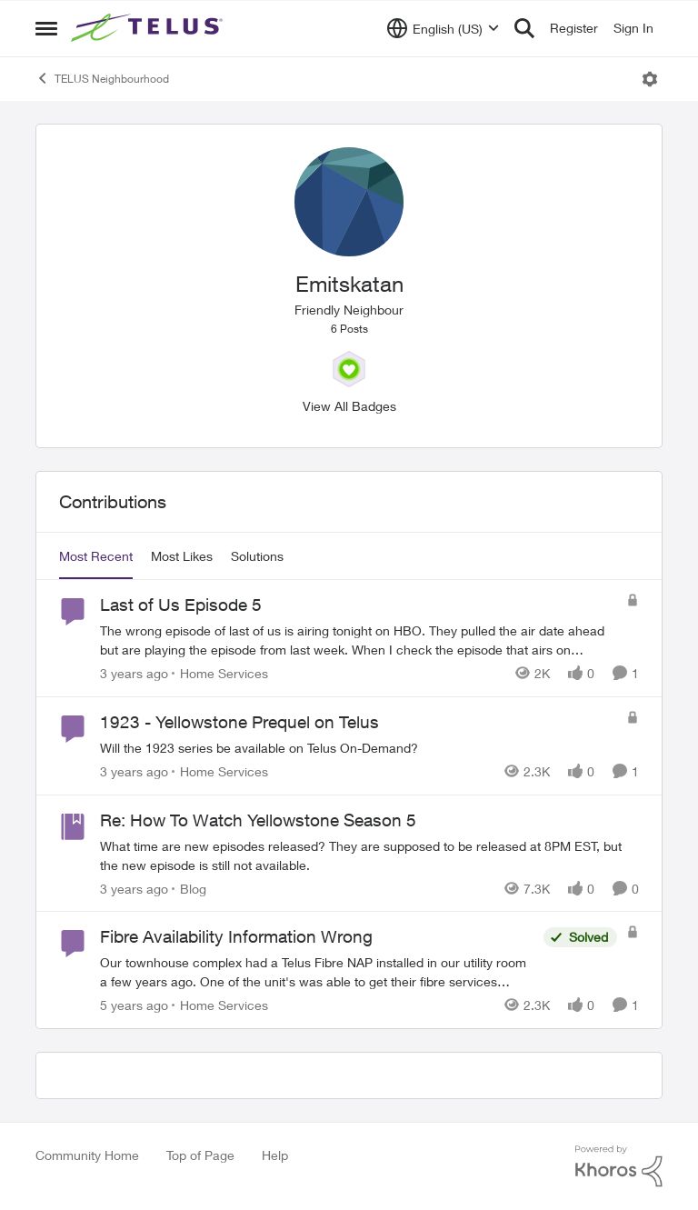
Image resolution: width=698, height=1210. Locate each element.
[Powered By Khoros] (619, 1166)
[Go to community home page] (149, 28)
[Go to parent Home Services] (220, 673)
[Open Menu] (650, 79)
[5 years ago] (134, 1005)
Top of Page (200, 1155)
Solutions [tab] (257, 556)
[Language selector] (443, 28)
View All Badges (349, 406)
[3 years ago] (134, 673)
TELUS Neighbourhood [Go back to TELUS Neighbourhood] (102, 78)
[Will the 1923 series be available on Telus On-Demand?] (358, 747)
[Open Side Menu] (46, 28)
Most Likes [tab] (182, 556)
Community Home (87, 1155)
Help (275, 1155)
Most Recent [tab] (96, 556)
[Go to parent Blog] (189, 887)
